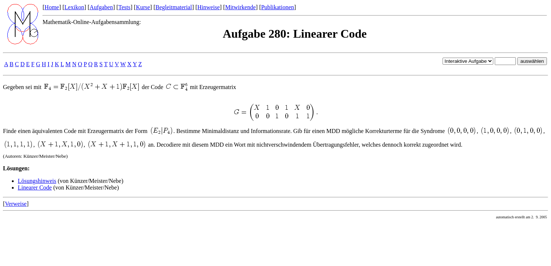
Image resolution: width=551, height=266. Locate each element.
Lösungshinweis (37, 181)
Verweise (16, 204)
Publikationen (277, 7)
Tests (124, 7)
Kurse (143, 7)
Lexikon (74, 7)
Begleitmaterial (173, 7)
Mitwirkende (240, 7)
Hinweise (208, 7)
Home (51, 7)
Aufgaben (101, 7)
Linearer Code (35, 187)
